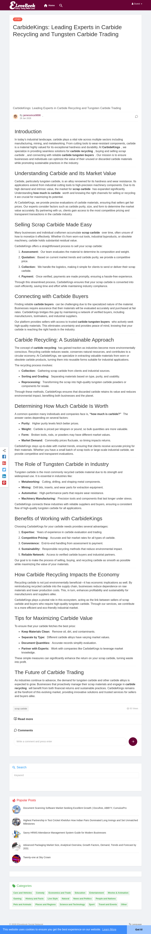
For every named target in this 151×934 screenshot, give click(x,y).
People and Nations (106, 898)
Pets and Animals (22, 904)
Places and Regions (45, 904)
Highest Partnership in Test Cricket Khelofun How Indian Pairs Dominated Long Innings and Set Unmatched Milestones (80, 822)
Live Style (53, 898)
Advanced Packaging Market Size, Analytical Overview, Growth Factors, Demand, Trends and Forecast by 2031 (79, 847)
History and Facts (34, 898)
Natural (65, 898)
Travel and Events (108, 904)
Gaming (17, 898)
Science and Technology (72, 904)
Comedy (40, 893)
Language (135, 924)
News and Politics (82, 898)
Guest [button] (137, 3)
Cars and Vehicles (22, 893)
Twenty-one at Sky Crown (37, 857)
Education (80, 893)
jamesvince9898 (32, 115)
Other (124, 904)
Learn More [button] (109, 929)
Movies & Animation (118, 893)
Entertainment (96, 893)
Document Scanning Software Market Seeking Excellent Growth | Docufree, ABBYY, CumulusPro (75, 808)
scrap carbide (21, 708)
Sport (92, 904)
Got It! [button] (139, 929)
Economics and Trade (59, 893)
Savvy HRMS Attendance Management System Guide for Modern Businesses (64, 832)
